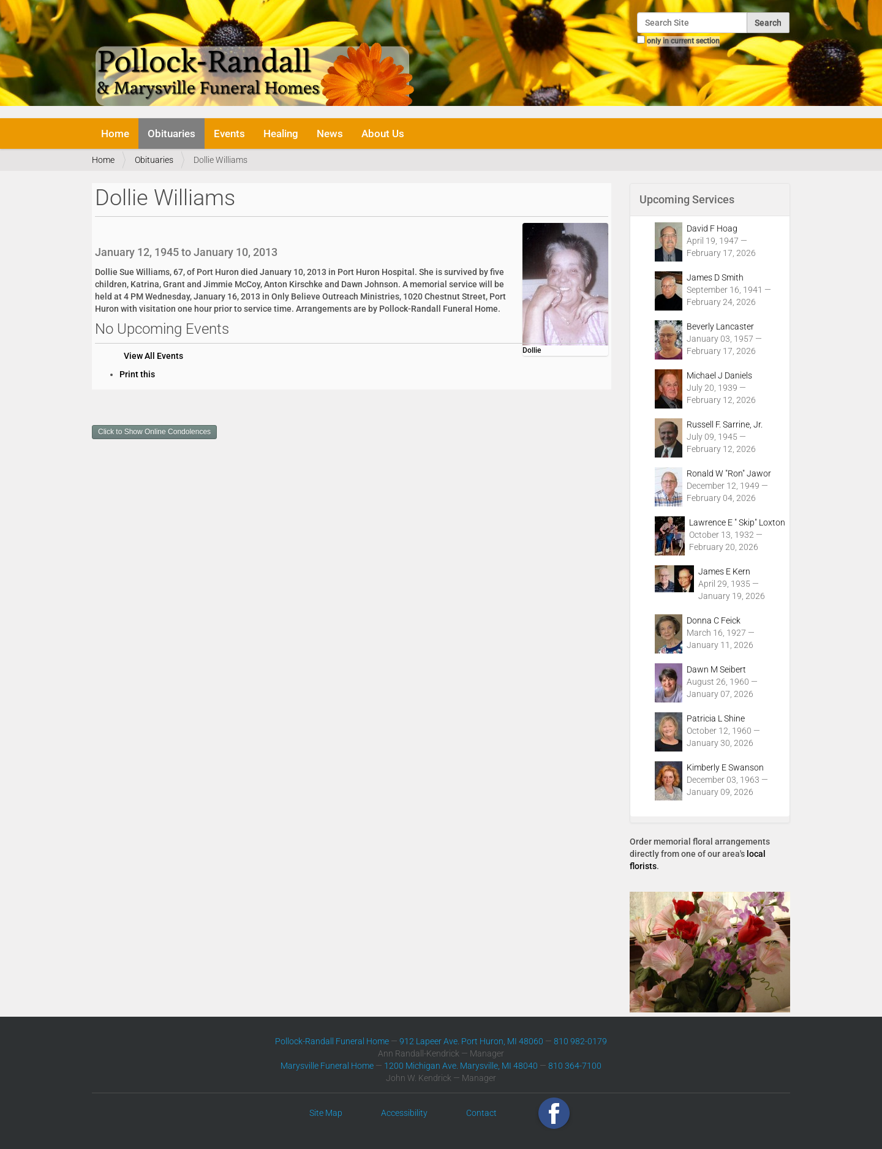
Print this (137, 374)
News (330, 133)
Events (229, 133)
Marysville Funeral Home (327, 1066)
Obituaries (171, 133)
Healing (280, 133)
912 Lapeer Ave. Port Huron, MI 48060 (471, 1041)
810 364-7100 (574, 1066)
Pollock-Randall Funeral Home (332, 1041)
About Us (382, 133)
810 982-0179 (580, 1041)
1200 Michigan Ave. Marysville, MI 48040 (461, 1066)
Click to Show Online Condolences (154, 432)
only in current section (683, 41)
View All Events (153, 356)
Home (115, 133)
